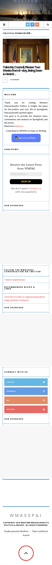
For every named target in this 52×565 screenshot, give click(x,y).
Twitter (27, 382)
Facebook (27, 391)
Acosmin (26, 535)
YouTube (27, 409)
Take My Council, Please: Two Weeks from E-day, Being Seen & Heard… (22, 70)
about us (19, 126)
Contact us (35, 188)
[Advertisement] (26, 238)
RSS (27, 400)
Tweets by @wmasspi (14, 279)
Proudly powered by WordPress (16, 531)
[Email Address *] (26, 174)
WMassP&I (26, 515)
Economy (15, 79)
